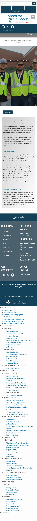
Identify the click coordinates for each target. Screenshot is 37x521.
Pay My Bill (8, 310)
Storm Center (7, 235)
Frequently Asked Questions (13, 321)
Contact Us (6, 239)
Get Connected (14, 390)
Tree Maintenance (12, 506)
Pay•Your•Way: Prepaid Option (14, 319)
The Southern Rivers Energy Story (18, 443)
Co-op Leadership (12, 447)
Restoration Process (13, 490)
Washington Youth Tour (14, 433)
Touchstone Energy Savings (15, 403)
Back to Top (20, 217)
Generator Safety (12, 508)
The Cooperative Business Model (17, 445)
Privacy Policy (7, 251)
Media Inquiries (11, 463)
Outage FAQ (10, 494)
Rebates (9, 381)
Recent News (10, 461)
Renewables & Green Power (16, 383)
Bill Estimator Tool (10, 312)
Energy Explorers (12, 435)
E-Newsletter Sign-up (13, 477)
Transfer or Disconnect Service (16, 334)
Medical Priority (11, 492)
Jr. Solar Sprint (11, 424)
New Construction (12, 368)
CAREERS (5, 512)
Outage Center (11, 488)
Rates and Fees (11, 338)
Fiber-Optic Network (16, 395)
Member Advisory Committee (16, 430)
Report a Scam (11, 504)
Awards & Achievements (14, 466)
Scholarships (10, 419)
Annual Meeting (11, 452)
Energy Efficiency (12, 376)
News (4, 243)
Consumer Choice (12, 363)
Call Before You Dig (13, 510)
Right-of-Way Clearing (14, 345)
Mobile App (8, 317)
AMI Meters (10, 347)
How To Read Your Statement (14, 323)
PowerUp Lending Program (15, 378)
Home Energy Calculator (14, 405)
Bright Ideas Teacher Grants (18, 414)
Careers (9, 454)
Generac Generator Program (16, 385)
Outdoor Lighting (12, 336)
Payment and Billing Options (14, 315)
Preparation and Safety (14, 499)
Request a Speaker (12, 422)
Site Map (6, 255)
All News (8, 112)
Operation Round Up (16, 412)
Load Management (12, 361)
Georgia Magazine (12, 475)
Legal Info (6, 247)
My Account (7, 231)
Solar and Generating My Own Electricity (20, 340)
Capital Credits (11, 449)
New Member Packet (13, 342)
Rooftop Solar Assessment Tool (17, 407)
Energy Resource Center (14, 400)
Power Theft (10, 502)
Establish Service (12, 331)
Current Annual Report (14, 480)
